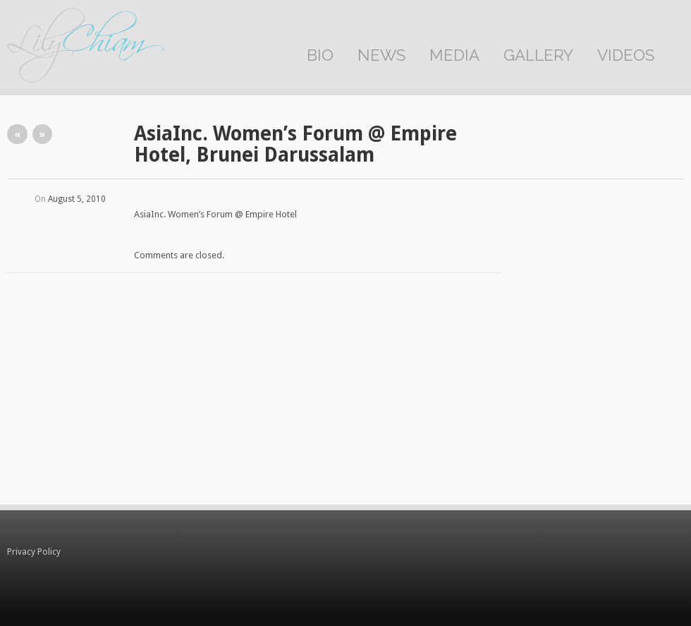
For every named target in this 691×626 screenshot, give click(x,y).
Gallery (538, 55)
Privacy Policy (34, 552)
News (381, 55)
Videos (625, 55)
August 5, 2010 (77, 199)
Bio (320, 55)
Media (454, 55)
